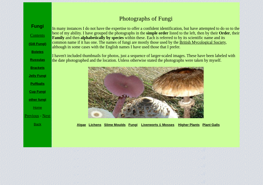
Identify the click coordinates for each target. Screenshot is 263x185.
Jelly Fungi (37, 76)
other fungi (37, 99)
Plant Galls (211, 125)
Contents (37, 35)
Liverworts (150, 125)
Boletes (38, 52)
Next (46, 116)
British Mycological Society (203, 42)
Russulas (37, 60)
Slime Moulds (115, 125)
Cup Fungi (37, 92)
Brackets (38, 68)
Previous (32, 116)
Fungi (132, 125)
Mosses (167, 125)
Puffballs (38, 84)
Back (37, 124)
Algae (81, 125)
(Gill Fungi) (37, 44)
